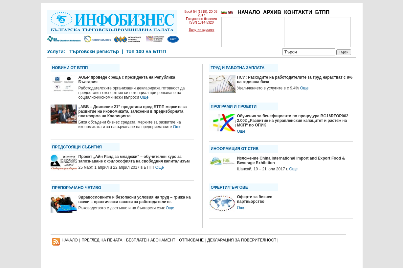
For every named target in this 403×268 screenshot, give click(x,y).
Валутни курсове (201, 29)
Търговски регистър (94, 51)
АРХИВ (272, 12)
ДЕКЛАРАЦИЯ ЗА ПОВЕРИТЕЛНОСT (241, 240)
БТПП (322, 12)
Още (144, 97)
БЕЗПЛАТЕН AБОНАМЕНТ (150, 240)
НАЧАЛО (248, 12)
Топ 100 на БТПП (146, 51)
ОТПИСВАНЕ (191, 240)
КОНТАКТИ (298, 12)
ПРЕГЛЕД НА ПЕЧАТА (101, 240)
